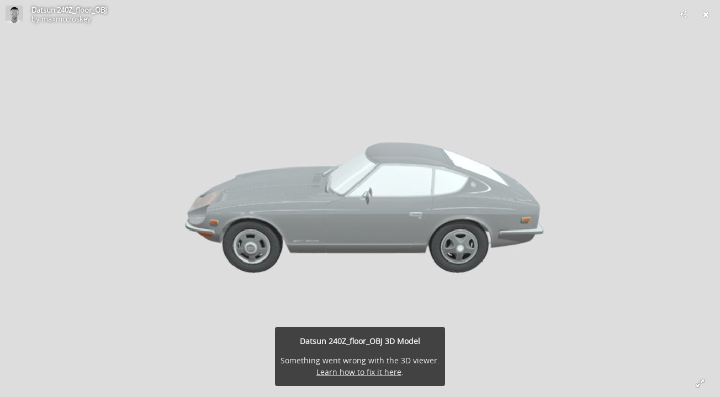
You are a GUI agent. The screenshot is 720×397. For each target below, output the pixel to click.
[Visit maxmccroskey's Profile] (14, 14)
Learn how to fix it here (358, 372)
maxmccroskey (66, 19)
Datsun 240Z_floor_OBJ (69, 10)
